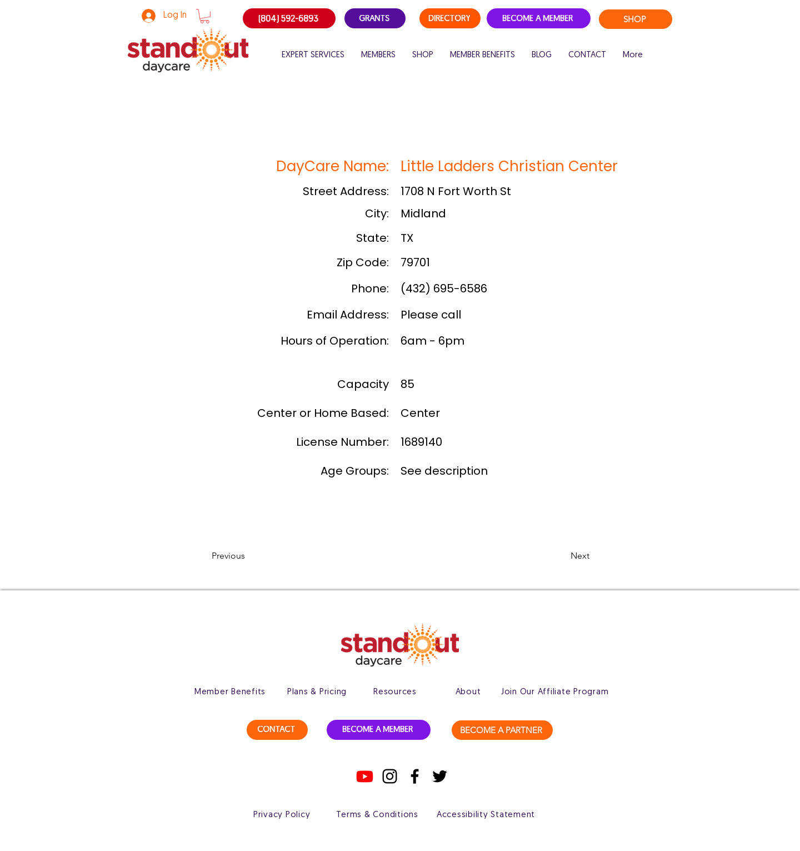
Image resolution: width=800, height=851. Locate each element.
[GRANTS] (375, 18)
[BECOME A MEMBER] (539, 18)
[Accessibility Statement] (486, 815)
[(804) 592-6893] (289, 18)
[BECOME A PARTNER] (502, 730)
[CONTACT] (277, 730)
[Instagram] (389, 776)
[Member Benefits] (230, 692)
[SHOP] (635, 19)
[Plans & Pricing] (317, 692)
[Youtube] (364, 776)
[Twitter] (439, 776)
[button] (204, 16)
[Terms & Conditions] (377, 815)
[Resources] (395, 692)
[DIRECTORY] (450, 18)
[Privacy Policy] (281, 815)
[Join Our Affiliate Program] (554, 692)
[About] (468, 692)
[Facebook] (414, 776)
